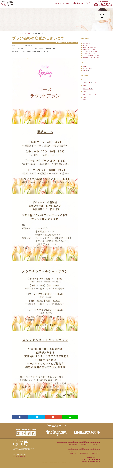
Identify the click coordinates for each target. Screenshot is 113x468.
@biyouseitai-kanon (20, 456)
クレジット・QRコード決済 (89, 53)
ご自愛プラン (95, 444)
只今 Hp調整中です (87, 45)
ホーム (54, 3)
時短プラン (72, 448)
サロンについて (64, 3)
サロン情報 (85, 70)
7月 (84, 99)
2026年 (84, 80)
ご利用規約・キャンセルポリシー (73, 452)
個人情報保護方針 (84, 453)
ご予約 (73, 3)
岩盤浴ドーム (84, 448)
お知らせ (80, 3)
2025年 (84, 85)
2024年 (84, 91)
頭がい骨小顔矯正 (73, 444)
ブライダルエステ (95, 448)
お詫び (84, 66)
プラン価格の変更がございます (90, 51)
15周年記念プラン (87, 43)
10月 (90, 94)
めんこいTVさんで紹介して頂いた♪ (91, 55)
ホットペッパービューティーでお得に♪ (92, 57)
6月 (90, 88)
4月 (84, 82)
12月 (84, 88)
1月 (95, 82)
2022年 (84, 97)
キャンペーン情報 (87, 68)
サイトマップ (95, 453)
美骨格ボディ (84, 444)
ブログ (87, 3)
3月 (90, 82)
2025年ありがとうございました (90, 49)
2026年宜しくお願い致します (89, 47)
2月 (95, 94)
